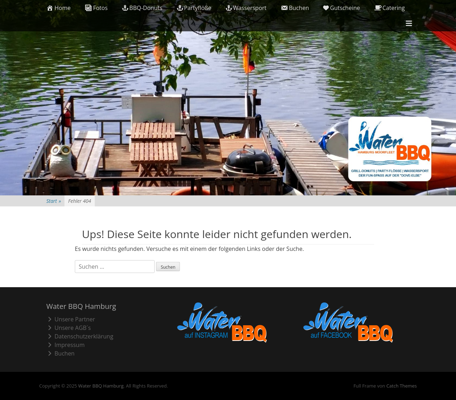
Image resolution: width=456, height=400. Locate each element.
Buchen (295, 8)
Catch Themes (401, 386)
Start (53, 201)
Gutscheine (341, 8)
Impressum (65, 345)
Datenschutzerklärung (79, 336)
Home (58, 8)
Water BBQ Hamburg (100, 386)
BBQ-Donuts (142, 8)
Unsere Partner (70, 319)
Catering (389, 8)
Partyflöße (194, 8)
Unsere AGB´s (68, 328)
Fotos (96, 8)
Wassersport (246, 8)
